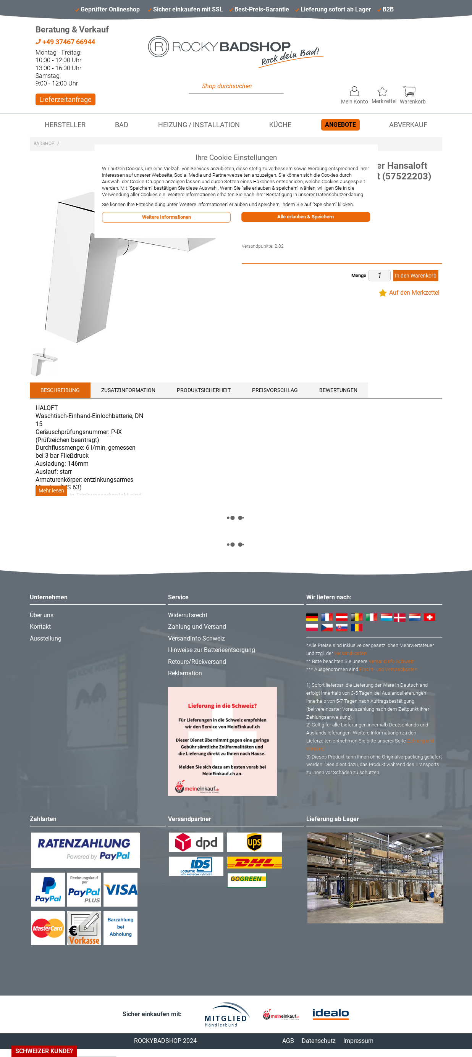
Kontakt (40, 626)
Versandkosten (350, 653)
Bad (121, 125)
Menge (358, 275)
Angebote (340, 124)
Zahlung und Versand (197, 626)
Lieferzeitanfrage (65, 99)
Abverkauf (408, 125)
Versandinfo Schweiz (196, 638)
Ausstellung (45, 638)
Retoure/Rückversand (197, 661)
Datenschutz (319, 1040)
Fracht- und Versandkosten (388, 669)
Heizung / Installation (199, 125)
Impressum (358, 1040)
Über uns (41, 615)
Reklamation (185, 673)
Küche (280, 125)
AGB (288, 1040)
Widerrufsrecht (187, 615)
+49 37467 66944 (65, 42)
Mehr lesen (51, 490)
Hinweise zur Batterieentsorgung (211, 650)
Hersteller (65, 125)
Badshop (44, 143)
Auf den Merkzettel (414, 292)
